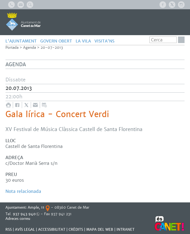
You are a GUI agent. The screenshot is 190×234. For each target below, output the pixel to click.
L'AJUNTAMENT (21, 41)
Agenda (29, 47)
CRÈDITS (76, 229)
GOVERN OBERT (56, 41)
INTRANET (125, 229)
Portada (12, 47)
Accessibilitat (51, 229)
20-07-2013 (52, 47)
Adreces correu (18, 218)
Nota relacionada (23, 191)
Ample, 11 (36, 207)
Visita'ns (104, 41)
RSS (8, 229)
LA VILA (83, 41)
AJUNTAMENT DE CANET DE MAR (23, 21)
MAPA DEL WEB (99, 229)
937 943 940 (24, 214)
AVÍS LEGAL (25, 229)
